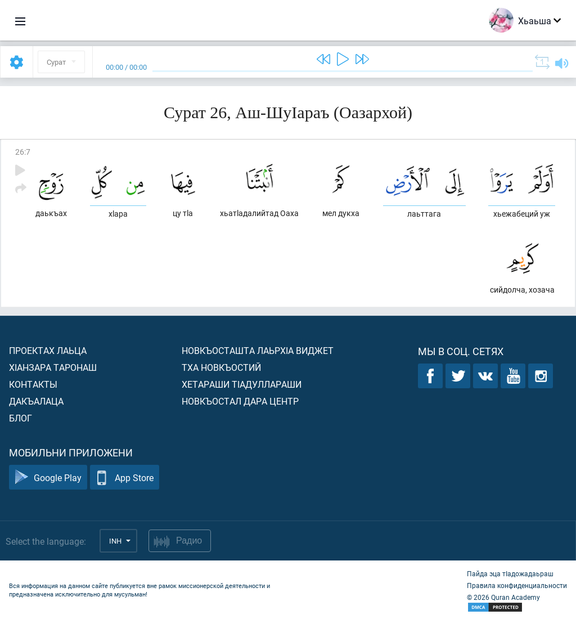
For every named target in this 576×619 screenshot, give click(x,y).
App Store (125, 477)
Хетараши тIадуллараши (242, 384)
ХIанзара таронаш (53, 367)
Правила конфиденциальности (517, 585)
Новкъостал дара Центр (240, 401)
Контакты (33, 384)
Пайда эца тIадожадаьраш (510, 573)
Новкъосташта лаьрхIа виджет (258, 350)
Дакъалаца (36, 401)
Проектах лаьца (48, 350)
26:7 (22, 151)
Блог (20, 418)
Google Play (48, 477)
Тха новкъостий (221, 367)
